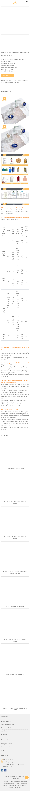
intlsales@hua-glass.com (10, 762)
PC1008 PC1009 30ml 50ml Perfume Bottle (15, 537)
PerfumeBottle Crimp (10, 81)
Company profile (6, 744)
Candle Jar (4, 731)
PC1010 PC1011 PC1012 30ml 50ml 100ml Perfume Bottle (15, 572)
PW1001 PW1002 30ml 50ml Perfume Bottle (15, 640)
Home (7, 776)
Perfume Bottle (6, 721)
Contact (22, 776)
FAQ (2, 750)
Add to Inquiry (7, 75)
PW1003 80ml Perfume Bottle (15, 675)
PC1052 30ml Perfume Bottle (15, 606)
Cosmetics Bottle (6, 728)
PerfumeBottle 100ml (12, 83)
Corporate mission (7, 747)
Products (14, 776)
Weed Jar (4, 734)
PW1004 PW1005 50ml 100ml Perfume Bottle (15, 709)
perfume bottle (9, 782)
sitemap (16, 778)
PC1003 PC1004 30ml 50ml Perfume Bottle (15, 502)
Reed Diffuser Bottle (7, 725)
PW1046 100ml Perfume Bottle (15, 468)
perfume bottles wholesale (17, 786)
